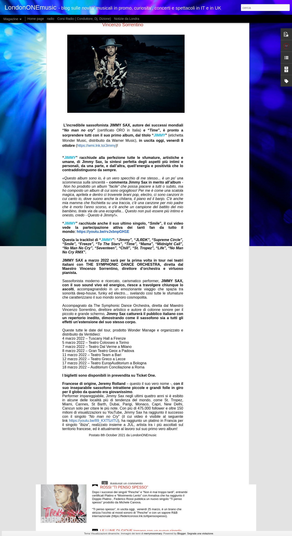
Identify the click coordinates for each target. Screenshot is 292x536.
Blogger (181, 533)
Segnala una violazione (200, 533)
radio (50, 19)
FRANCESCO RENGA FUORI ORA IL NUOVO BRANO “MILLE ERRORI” (138, 377)
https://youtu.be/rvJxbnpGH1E (103, 147)
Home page (35, 19)
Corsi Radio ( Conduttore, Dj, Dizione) (84, 19)
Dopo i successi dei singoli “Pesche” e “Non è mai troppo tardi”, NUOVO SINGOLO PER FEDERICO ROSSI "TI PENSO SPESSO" (140, 483)
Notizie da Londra (126, 19)
